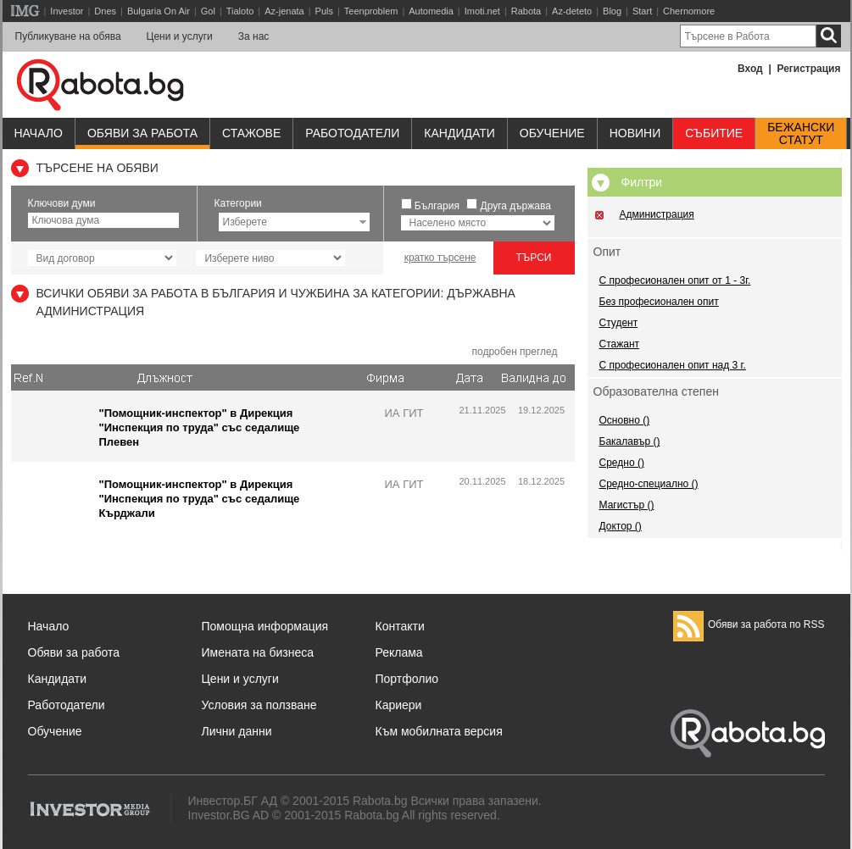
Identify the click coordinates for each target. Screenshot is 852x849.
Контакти (400, 626)
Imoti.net (482, 11)
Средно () (621, 463)
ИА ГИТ (404, 413)
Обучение (55, 731)
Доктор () (620, 526)
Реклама (399, 652)
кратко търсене (440, 258)
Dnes (105, 11)
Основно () (624, 420)
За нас (254, 36)
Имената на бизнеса (258, 652)
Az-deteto (572, 11)
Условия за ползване (259, 705)
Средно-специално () (649, 484)
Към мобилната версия (439, 731)
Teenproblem (371, 11)
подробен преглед (514, 352)
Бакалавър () (629, 441)
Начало (38, 133)
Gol (208, 11)
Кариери (399, 705)
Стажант (619, 344)
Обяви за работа (142, 133)
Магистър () (626, 505)
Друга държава (516, 206)
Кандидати (459, 133)
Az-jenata (284, 11)
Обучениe (552, 133)
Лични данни (237, 731)
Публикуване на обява (68, 36)
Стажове (251, 133)
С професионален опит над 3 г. (672, 365)
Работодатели (352, 133)
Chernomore (689, 11)
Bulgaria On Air (158, 11)
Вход (750, 69)
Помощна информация (265, 626)
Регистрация (808, 69)
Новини (635, 133)
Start (642, 11)
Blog (612, 11)
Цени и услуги (180, 36)
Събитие (714, 133)
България (437, 206)
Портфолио (407, 678)
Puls (324, 11)
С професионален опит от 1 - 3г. (675, 280)
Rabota (526, 11)
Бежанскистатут (800, 134)
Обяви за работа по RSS (749, 624)
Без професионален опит (659, 302)
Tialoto (240, 11)
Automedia (431, 11)
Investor (66, 11)
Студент (618, 323)
